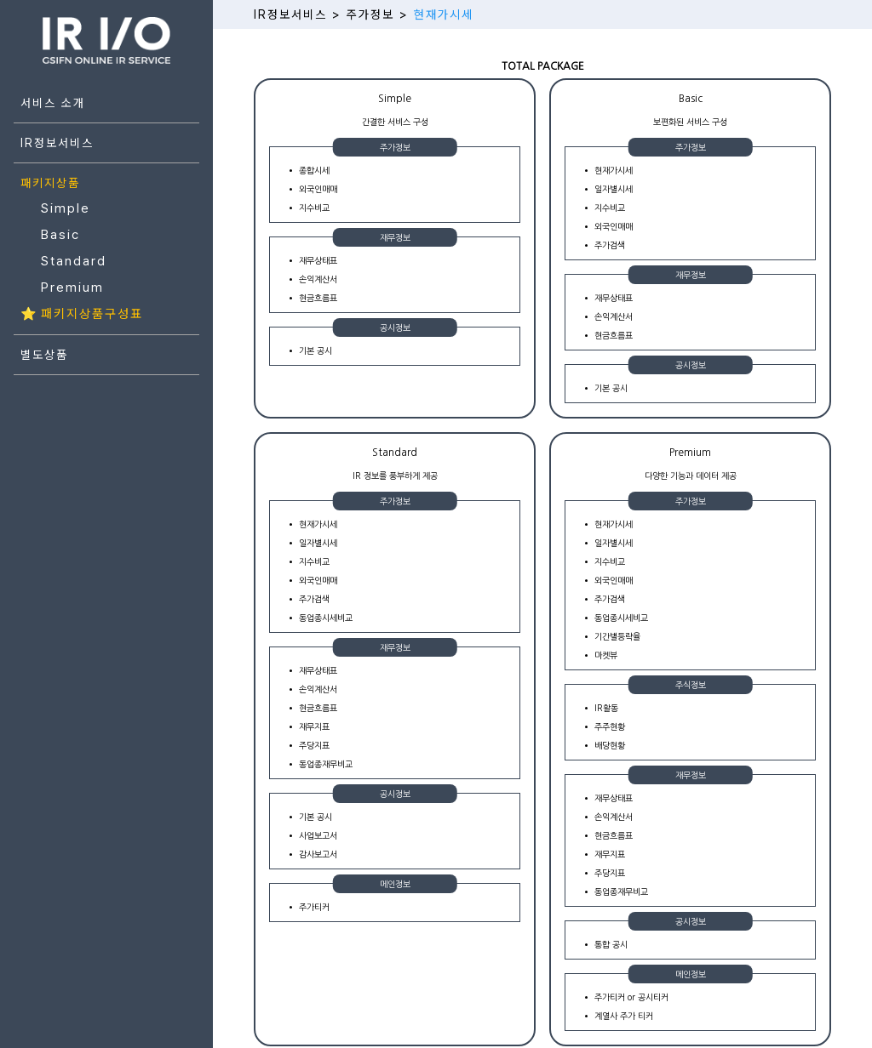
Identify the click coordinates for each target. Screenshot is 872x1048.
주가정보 (370, 14)
